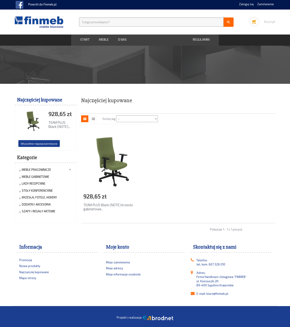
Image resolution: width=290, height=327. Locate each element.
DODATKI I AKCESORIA (36, 204)
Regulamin (201, 39)
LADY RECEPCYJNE (33, 183)
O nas (122, 39)
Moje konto (117, 247)
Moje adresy (114, 268)
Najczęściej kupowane (39, 100)
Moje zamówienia (118, 262)
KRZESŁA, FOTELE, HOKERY (39, 197)
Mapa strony (27, 278)
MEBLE (104, 39)
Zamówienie (265, 4)
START (85, 39)
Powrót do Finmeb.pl (42, 4)
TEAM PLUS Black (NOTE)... (59, 124)
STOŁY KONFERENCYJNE (37, 190)
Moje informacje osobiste (123, 274)
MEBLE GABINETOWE (35, 176)
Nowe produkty (29, 266)
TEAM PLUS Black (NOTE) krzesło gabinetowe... (108, 207)
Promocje (25, 260)
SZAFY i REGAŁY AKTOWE (38, 211)
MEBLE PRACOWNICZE (36, 169)
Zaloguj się (246, 4)
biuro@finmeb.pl (217, 293)
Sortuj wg (109, 119)
